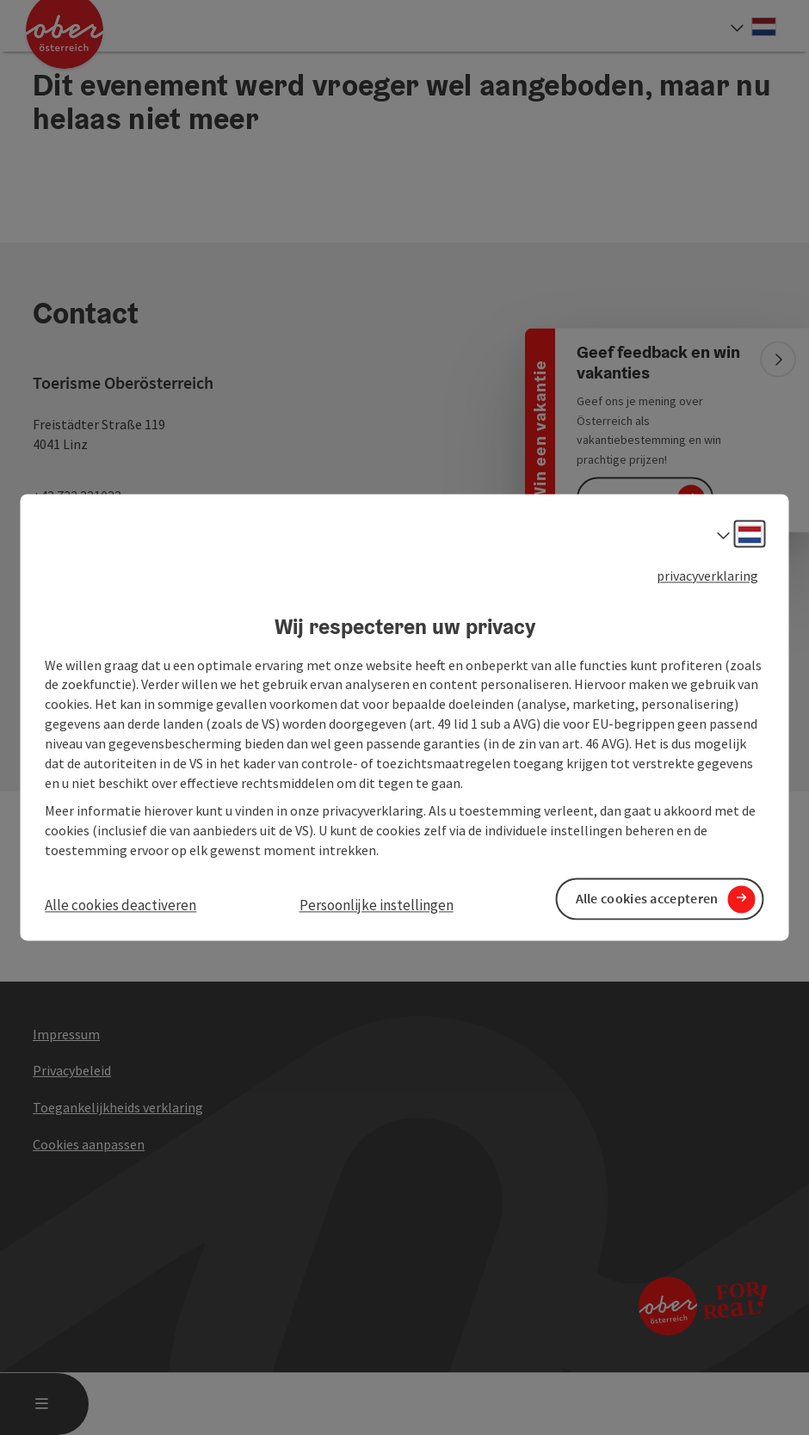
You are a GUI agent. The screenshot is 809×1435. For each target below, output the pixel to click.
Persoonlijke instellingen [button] (377, 905)
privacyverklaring (707, 575)
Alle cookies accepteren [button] (647, 899)
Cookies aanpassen (89, 1144)
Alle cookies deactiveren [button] (120, 905)
